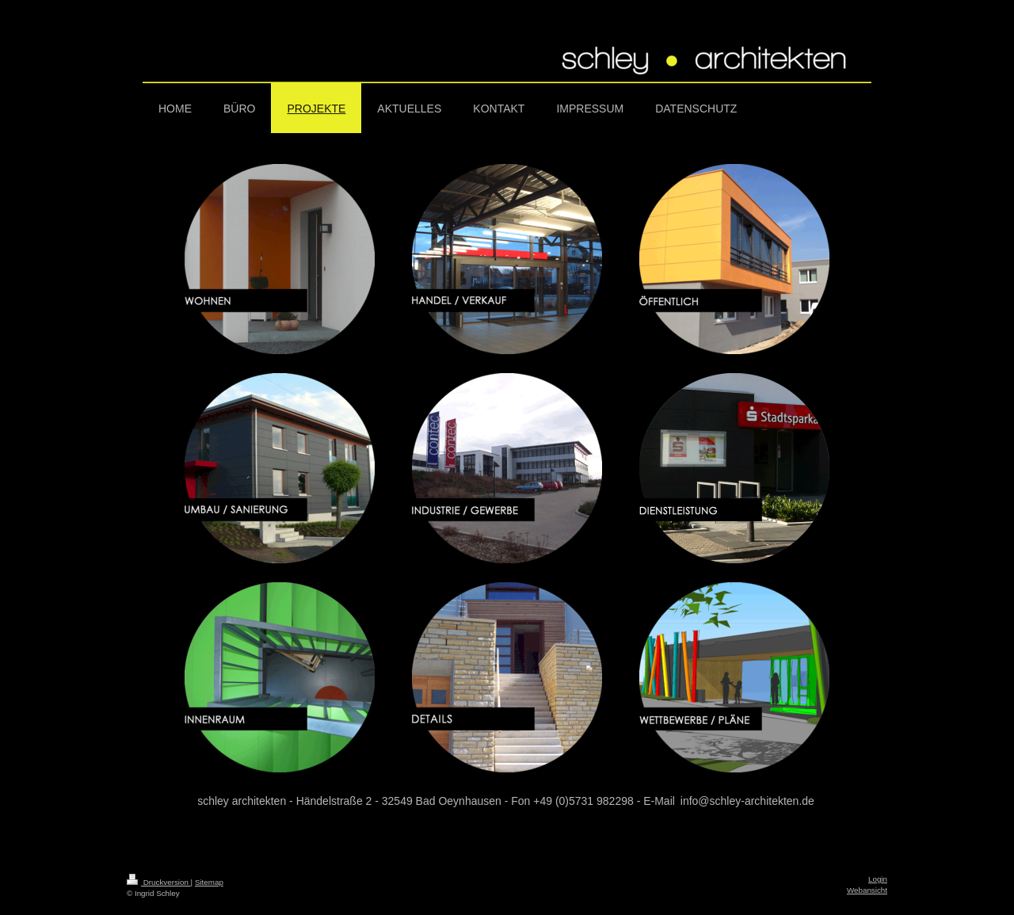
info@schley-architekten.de (747, 801)
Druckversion (159, 882)
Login (877, 879)
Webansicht (867, 890)
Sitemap (209, 882)
